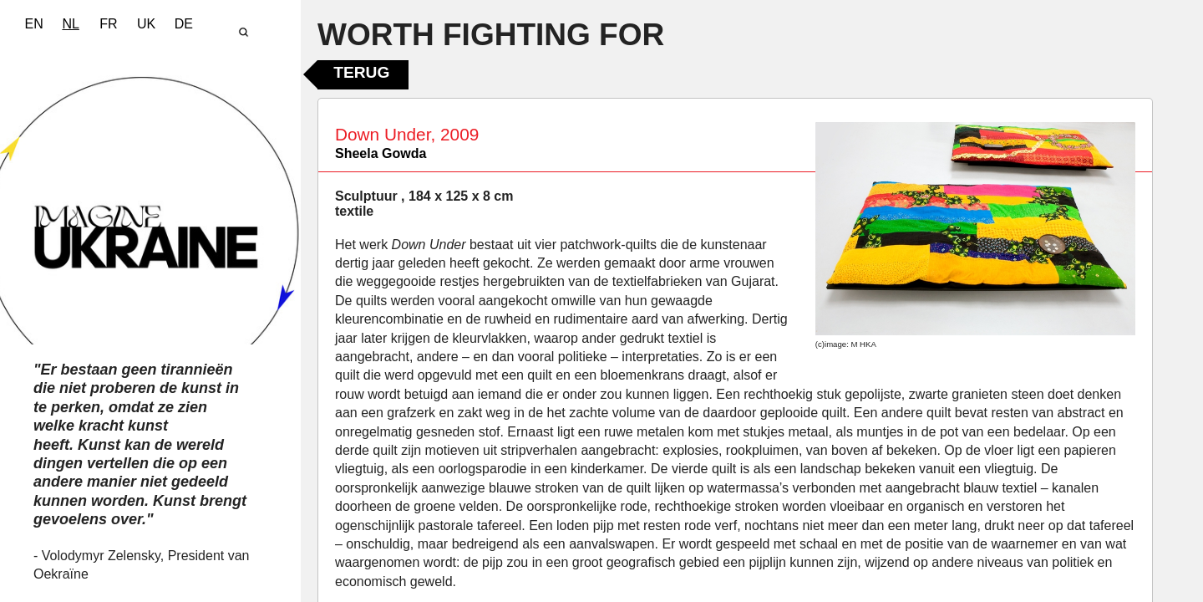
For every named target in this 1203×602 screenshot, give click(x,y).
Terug (361, 72)
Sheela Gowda (380, 153)
